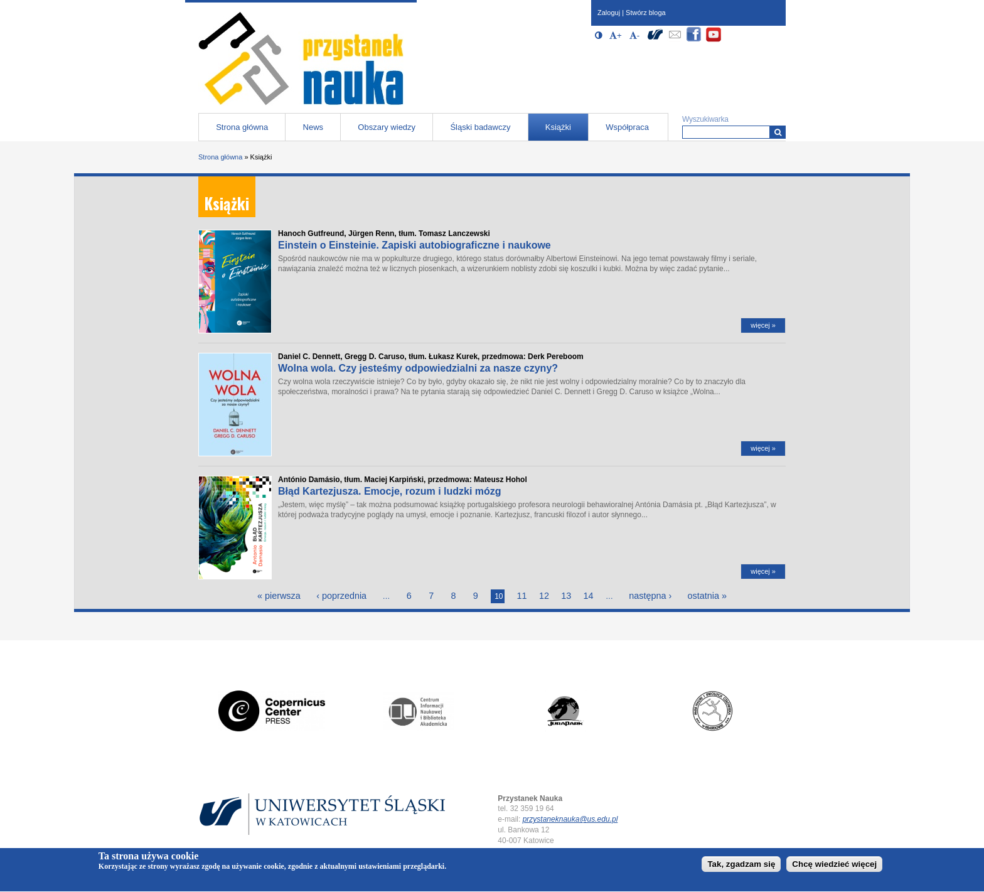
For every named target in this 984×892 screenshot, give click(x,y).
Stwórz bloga (646, 12)
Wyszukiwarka (705, 119)
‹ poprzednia (341, 596)
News (313, 127)
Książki (558, 127)
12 (544, 596)
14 (589, 596)
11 (522, 596)
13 (566, 596)
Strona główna (242, 127)
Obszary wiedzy (386, 127)
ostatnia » (707, 596)
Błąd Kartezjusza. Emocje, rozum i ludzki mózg (389, 491)
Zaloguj (608, 12)
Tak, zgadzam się (741, 866)
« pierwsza (279, 596)
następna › (650, 596)
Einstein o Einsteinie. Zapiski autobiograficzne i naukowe (414, 245)
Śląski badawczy (480, 127)
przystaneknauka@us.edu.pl (570, 819)
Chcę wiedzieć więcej (834, 866)
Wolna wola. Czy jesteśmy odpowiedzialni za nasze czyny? (418, 368)
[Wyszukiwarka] (778, 132)
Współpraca (627, 127)
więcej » (763, 325)
